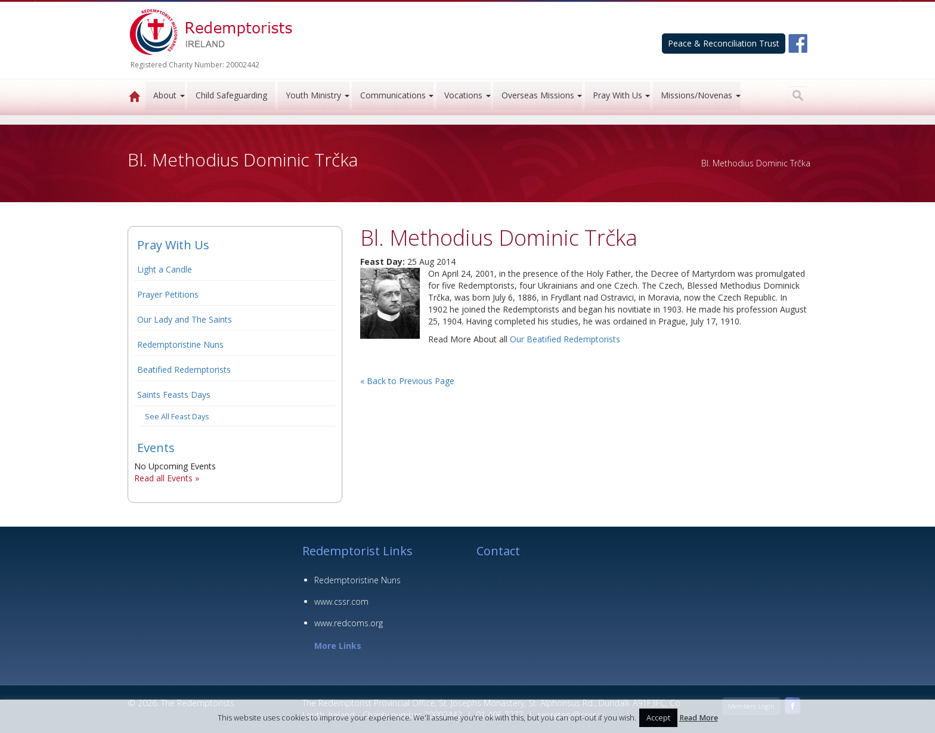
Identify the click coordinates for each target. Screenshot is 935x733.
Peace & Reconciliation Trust (723, 43)
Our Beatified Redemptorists (565, 339)
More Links (337, 645)
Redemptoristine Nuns (180, 344)
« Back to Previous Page (407, 380)
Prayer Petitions (168, 294)
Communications (393, 95)
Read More (698, 718)
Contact (498, 551)
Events (156, 448)
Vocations (463, 95)
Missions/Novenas (696, 95)
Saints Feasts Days (173, 394)
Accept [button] (658, 717)
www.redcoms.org (348, 623)
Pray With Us (617, 95)
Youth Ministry (313, 95)
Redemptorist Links (357, 551)
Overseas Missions (537, 95)
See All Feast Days (177, 417)
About (165, 95)
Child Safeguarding (231, 95)
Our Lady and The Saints (184, 319)
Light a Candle (164, 269)
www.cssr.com (341, 601)
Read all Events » (166, 478)
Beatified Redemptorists (184, 369)
